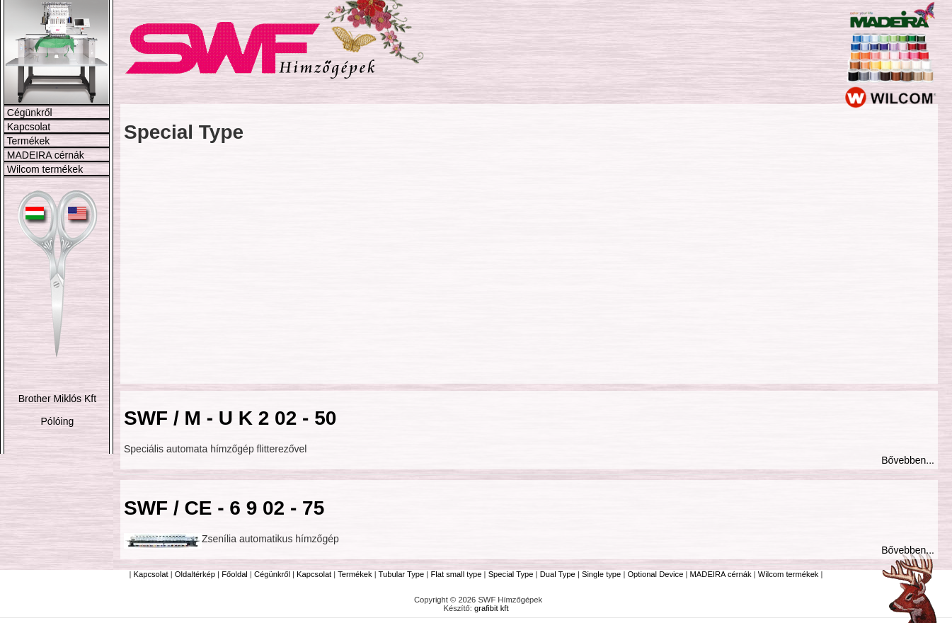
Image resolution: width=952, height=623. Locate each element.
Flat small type (455, 574)
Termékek (28, 141)
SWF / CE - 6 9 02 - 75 (224, 508)
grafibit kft (491, 608)
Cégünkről (29, 112)
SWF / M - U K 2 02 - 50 (230, 418)
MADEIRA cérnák (45, 155)
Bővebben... (907, 460)
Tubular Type (402, 574)
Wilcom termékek (45, 169)
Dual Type (557, 574)
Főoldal (235, 574)
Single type (601, 574)
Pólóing (57, 421)
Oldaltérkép (195, 574)
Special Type (511, 574)
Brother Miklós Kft (57, 398)
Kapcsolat (28, 126)
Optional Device (655, 574)
